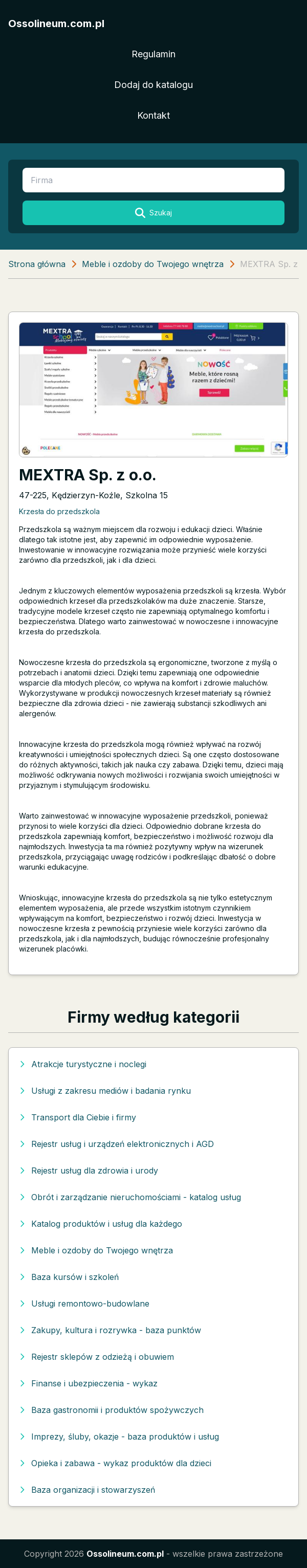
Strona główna (36, 264)
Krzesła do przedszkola (59, 511)
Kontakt (153, 115)
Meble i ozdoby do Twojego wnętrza (153, 264)
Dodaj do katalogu (153, 84)
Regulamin (153, 54)
